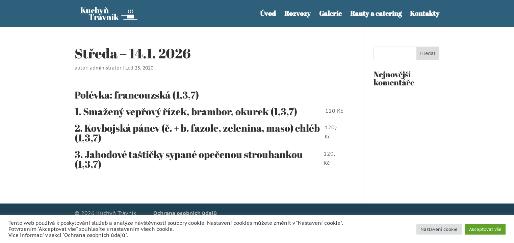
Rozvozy (297, 14)
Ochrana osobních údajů (185, 213)
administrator (105, 68)
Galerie (330, 14)
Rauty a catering (376, 14)
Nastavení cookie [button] (439, 229)
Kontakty (424, 14)
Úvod (268, 14)
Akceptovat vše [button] (485, 229)
